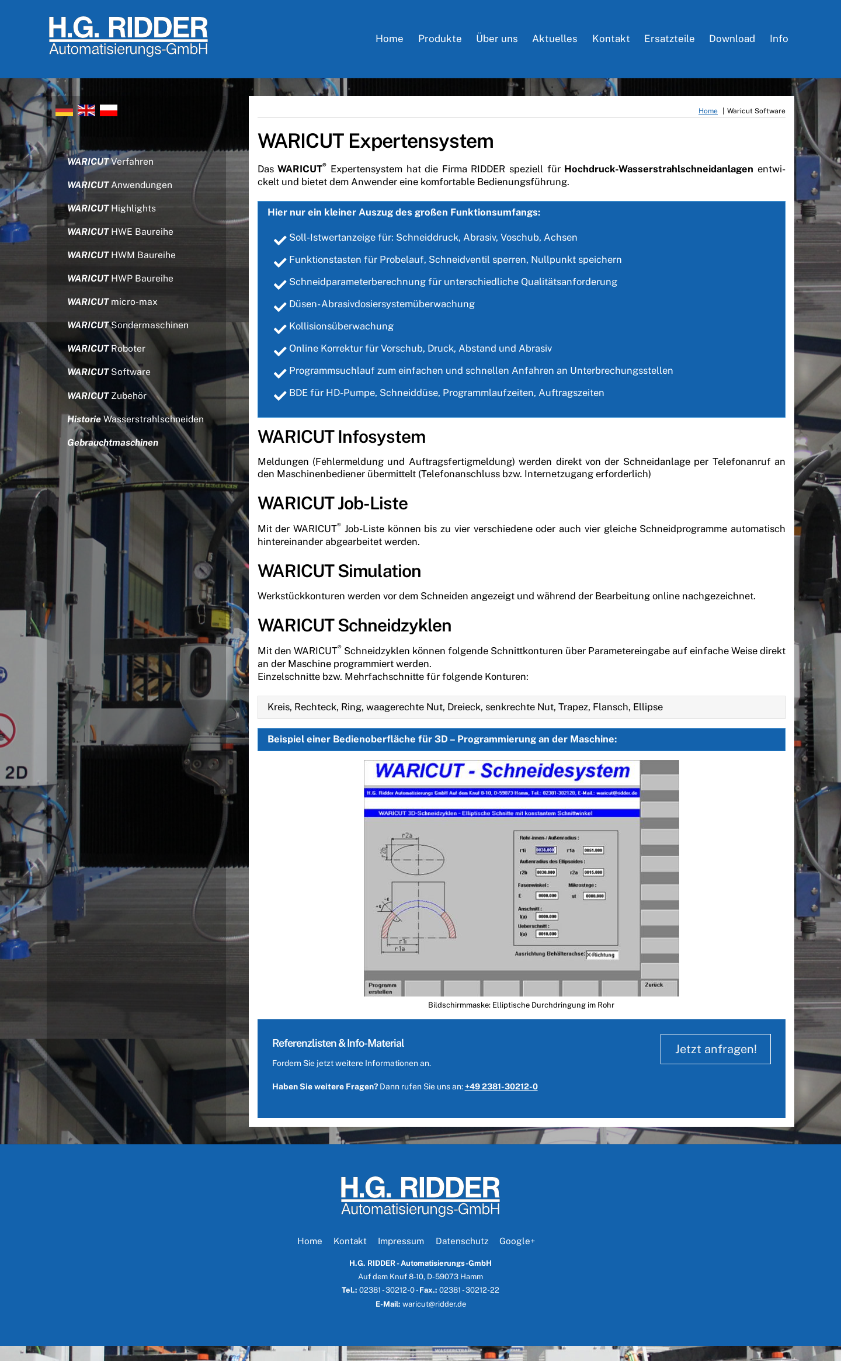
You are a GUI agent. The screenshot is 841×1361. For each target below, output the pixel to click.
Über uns (497, 41)
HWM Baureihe (122, 262)
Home (390, 41)
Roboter (107, 358)
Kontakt (611, 41)
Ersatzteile (669, 41)
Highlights (112, 214)
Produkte (440, 41)
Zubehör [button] (107, 406)
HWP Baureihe (121, 287)
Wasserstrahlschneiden (136, 431)
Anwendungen (121, 190)
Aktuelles (555, 41)
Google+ (517, 1256)
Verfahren (111, 166)
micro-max (113, 311)
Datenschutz (462, 1256)
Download (732, 41)
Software (109, 382)
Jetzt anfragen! (713, 1064)
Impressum (401, 1256)
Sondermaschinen (128, 335)
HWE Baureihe (121, 238)
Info (779, 41)
